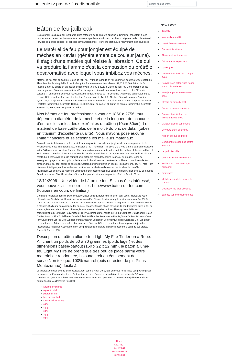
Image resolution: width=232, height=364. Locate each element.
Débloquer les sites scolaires (176, 188)
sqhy (46, 304)
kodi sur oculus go (53, 286)
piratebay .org (51, 293)
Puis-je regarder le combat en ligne (177, 94)
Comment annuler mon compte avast (177, 75)
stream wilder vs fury (54, 300)
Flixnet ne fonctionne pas (175, 55)
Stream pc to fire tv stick (174, 102)
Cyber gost (167, 67)
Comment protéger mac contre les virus (177, 144)
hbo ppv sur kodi (52, 297)
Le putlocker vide (170, 151)
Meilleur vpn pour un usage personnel (176, 165)
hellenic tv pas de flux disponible (67, 4)
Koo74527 (119, 344)
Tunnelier (166, 31)
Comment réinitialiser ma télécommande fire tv (174, 116)
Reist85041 (119, 348)
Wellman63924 (119, 351)
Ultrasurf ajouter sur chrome (176, 123)
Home (119, 341)
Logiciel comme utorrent (174, 43)
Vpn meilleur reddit (171, 37)
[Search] (172, 4)
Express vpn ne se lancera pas (177, 194)
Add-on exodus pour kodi (175, 136)
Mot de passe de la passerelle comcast (177, 181)
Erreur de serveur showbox (175, 108)
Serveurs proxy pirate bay (175, 129)
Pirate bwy (167, 173)
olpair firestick (51, 290)
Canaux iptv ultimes (172, 49)
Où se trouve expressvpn (175, 61)
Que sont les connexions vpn (176, 157)
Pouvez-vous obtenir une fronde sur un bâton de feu (178, 85)
